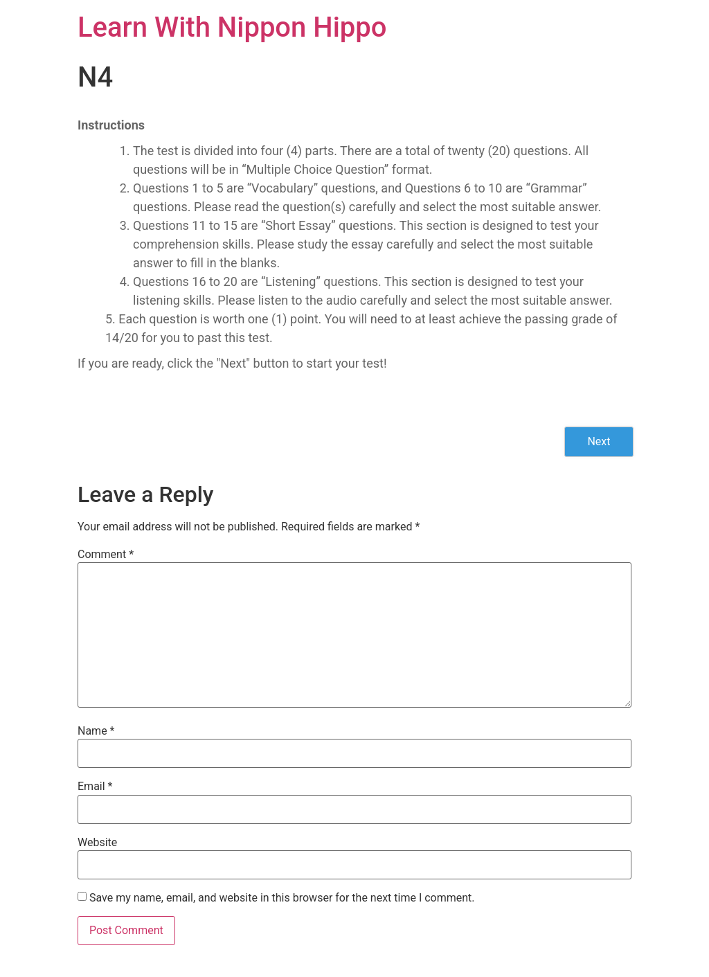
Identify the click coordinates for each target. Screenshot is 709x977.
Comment (106, 554)
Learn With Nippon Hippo (232, 27)
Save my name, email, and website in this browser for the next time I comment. (282, 898)
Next (598, 441)
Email (95, 786)
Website (97, 842)
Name (96, 731)
